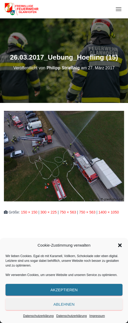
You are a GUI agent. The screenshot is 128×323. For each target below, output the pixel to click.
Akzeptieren (64, 290)
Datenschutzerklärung (38, 316)
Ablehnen (64, 304)
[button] (120, 245)
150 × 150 (29, 212)
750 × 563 (68, 212)
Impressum (97, 316)
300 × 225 (48, 212)
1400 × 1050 (108, 212)
